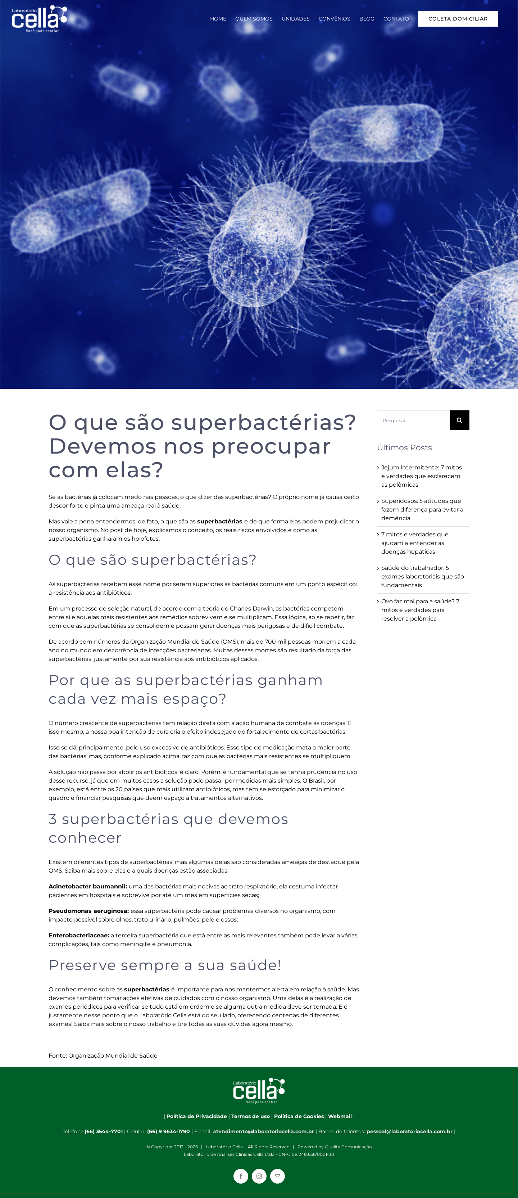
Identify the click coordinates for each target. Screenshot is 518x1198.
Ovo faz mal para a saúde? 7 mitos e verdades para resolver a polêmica (420, 610)
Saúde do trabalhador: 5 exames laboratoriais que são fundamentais (422, 576)
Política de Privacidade (197, 1116)
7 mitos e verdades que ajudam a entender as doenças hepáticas (415, 543)
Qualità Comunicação (348, 1146)
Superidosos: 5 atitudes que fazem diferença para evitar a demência (422, 509)
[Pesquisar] (413, 420)
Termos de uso (250, 1116)
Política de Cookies (299, 1116)
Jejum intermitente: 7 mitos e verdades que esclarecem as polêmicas (421, 476)
